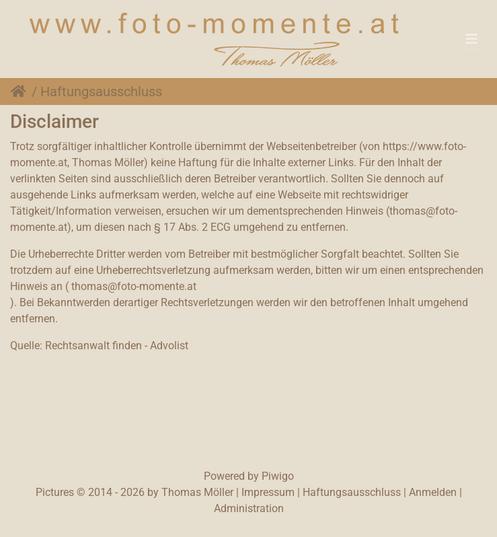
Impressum (268, 492)
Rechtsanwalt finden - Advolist (116, 345)
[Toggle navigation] (471, 39)
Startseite (21, 91)
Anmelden (433, 492)
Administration (249, 508)
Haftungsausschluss (352, 492)
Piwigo (278, 476)
